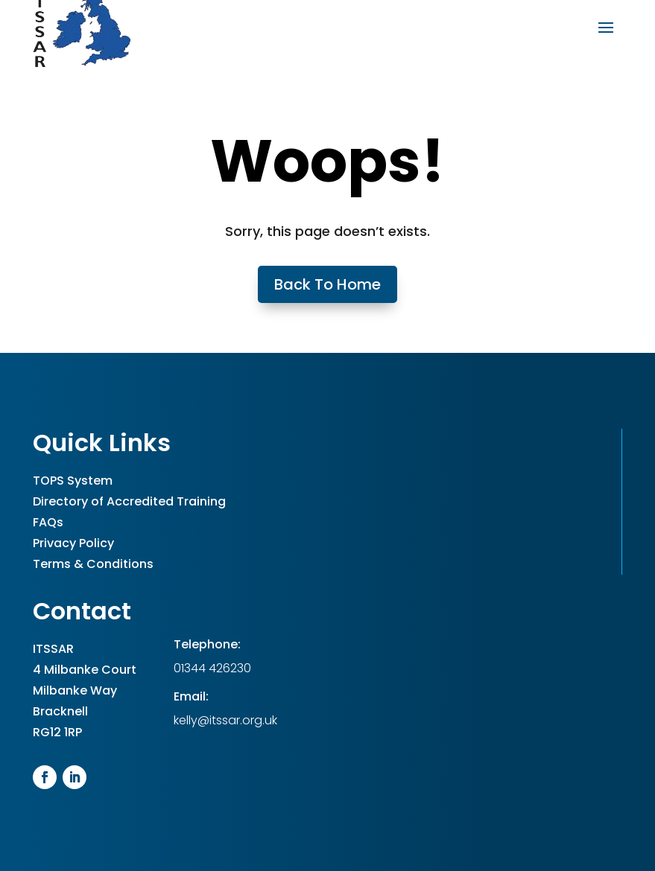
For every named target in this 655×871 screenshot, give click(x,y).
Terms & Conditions (93, 563)
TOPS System (73, 480)
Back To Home (327, 284)
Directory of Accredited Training (129, 501)
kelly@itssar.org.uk (225, 720)
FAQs (48, 522)
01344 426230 (212, 668)
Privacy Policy (73, 543)
